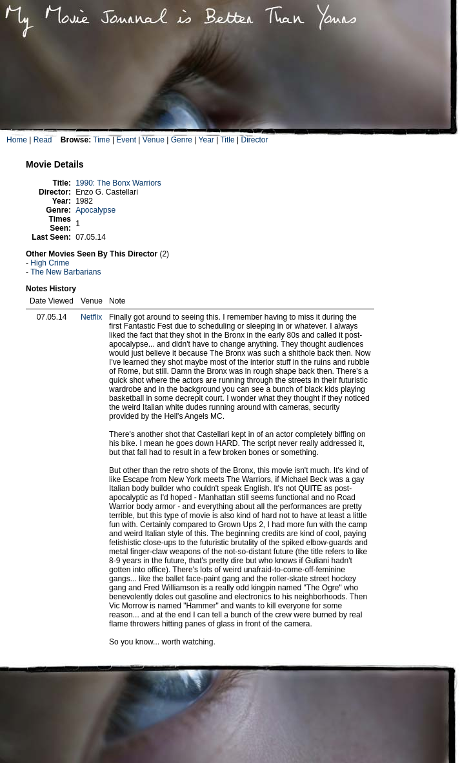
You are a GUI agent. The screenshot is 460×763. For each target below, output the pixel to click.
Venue (154, 139)
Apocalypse (95, 210)
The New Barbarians (65, 271)
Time (101, 139)
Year (206, 139)
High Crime (49, 262)
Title (227, 139)
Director (254, 139)
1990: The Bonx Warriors (118, 183)
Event (126, 139)
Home (16, 139)
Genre (181, 139)
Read (43, 139)
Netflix (91, 317)
